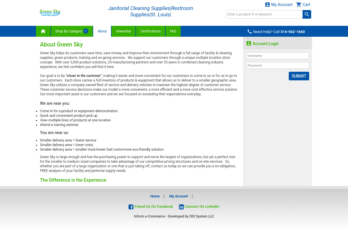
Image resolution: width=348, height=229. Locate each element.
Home (155, 196)
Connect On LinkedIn (199, 206)
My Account (279, 4)
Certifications (150, 31)
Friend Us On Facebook (151, 206)
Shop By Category (71, 31)
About (102, 31)
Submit (299, 76)
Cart (303, 4)
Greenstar (123, 31)
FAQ (173, 31)
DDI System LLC (202, 216)
